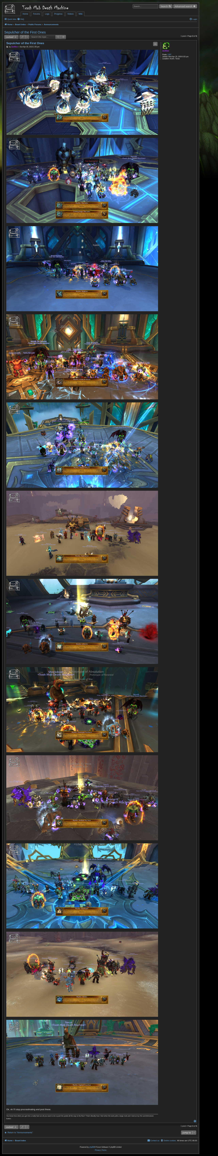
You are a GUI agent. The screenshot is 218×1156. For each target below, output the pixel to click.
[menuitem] (20, 19)
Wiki (80, 14)
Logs (47, 14)
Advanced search (183, 6)
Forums (36, 14)
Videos (70, 14)
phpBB (91, 1147)
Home (25, 14)
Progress (58, 14)
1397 (169, 55)
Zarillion (165, 51)
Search (164, 6)
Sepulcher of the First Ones (25, 32)
